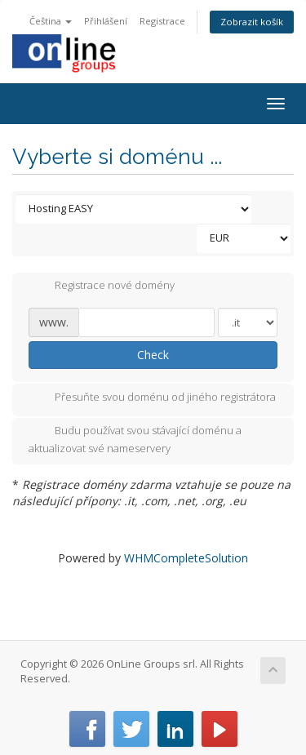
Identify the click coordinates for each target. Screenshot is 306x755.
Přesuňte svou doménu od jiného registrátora (152, 398)
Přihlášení (105, 21)
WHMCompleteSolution (186, 558)
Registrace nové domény (102, 286)
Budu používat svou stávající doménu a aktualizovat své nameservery (135, 439)
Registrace (162, 21)
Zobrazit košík (251, 22)
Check (153, 354)
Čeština (50, 21)
